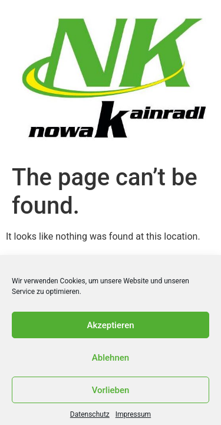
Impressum (133, 417)
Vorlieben (111, 392)
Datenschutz (90, 417)
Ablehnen (110, 360)
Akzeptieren (110, 327)
